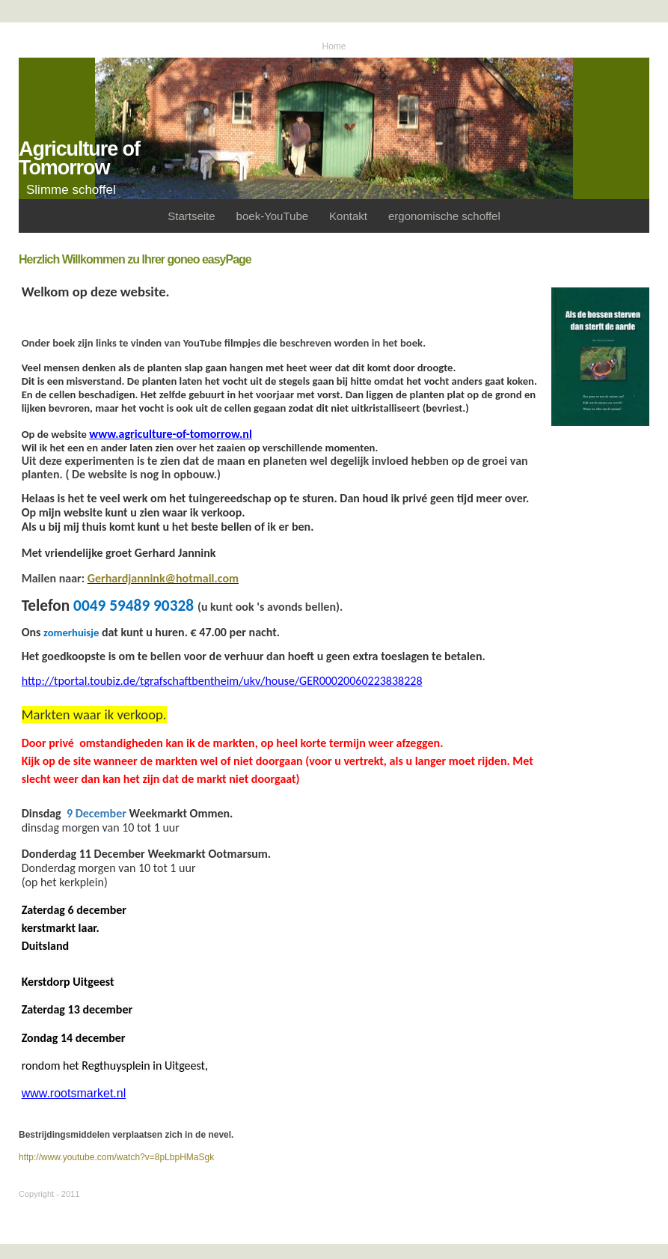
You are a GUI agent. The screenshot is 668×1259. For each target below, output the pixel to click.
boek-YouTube (272, 216)
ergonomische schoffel (444, 216)
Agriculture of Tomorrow (79, 158)
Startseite (191, 216)
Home (334, 46)
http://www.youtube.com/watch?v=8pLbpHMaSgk (116, 1157)
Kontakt (348, 216)
